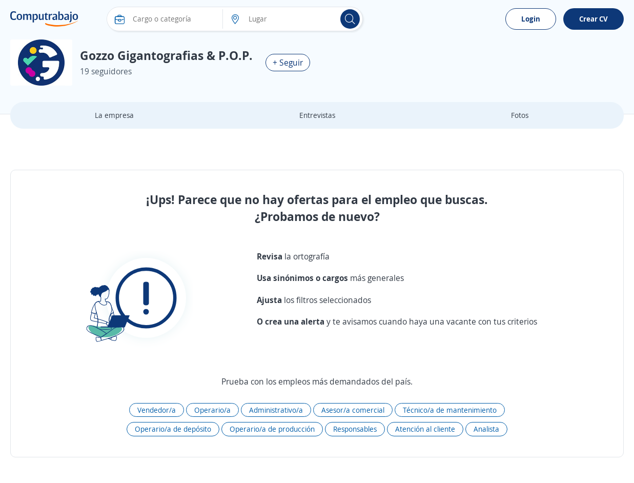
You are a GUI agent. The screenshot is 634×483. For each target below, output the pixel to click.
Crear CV (593, 19)
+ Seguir (288, 62)
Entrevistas (317, 115)
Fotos (519, 115)
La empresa (114, 115)
